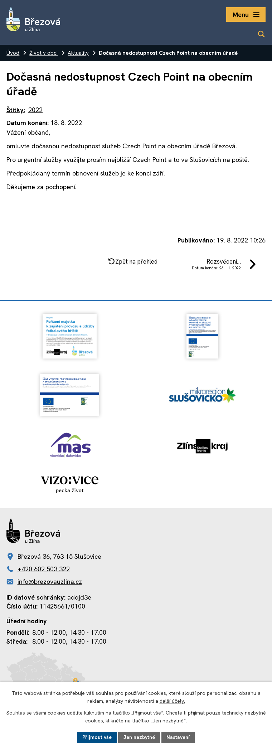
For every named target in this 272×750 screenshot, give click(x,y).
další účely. (172, 701)
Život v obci (43, 53)
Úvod (12, 53)
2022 (35, 110)
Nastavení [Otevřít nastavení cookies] (178, 737)
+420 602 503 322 (44, 569)
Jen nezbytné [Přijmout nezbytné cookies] (139, 737)
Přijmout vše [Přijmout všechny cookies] (97, 737)
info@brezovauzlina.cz (50, 581)
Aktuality (78, 53)
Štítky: (15, 110)
